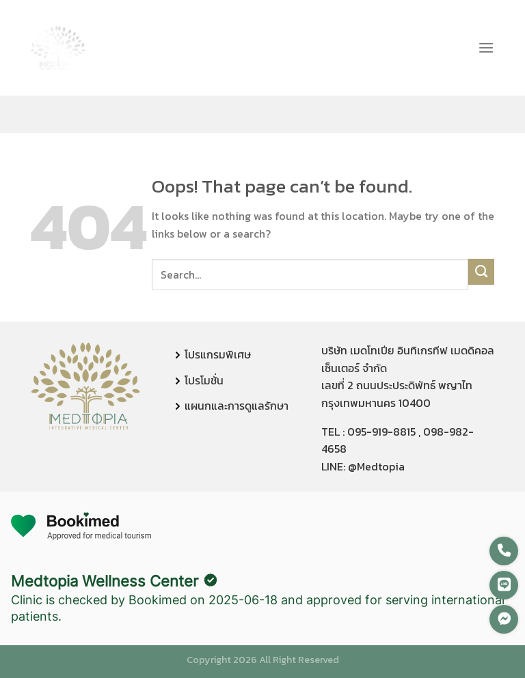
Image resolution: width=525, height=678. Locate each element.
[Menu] (486, 47)
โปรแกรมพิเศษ (218, 354)
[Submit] (481, 272)
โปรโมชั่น (204, 380)
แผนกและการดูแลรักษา (236, 405)
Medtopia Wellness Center (104, 581)
